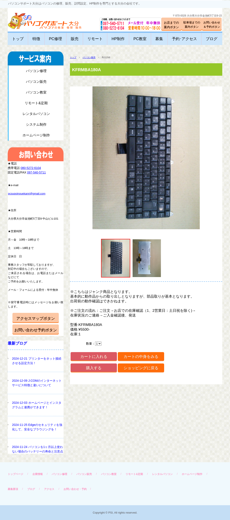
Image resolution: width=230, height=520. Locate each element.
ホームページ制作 (36, 135)
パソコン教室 (36, 92)
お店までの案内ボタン (171, 25)
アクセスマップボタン (35, 318)
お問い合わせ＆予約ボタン (211, 24)
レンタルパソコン (36, 114)
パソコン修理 (36, 71)
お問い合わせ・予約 (75, 489)
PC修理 (55, 39)
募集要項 (13, 489)
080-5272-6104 (31, 168)
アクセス (49, 489)
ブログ (211, 39)
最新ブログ (17, 343)
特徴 (36, 39)
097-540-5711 (36, 172)
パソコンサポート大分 (40, 19)
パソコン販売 (89, 57)
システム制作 (36, 124)
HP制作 (118, 39)
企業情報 (37, 474)
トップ (18, 39)
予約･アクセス (184, 39)
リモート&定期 (36, 103)
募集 (159, 39)
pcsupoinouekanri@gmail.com (26, 193)
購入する (93, 368)
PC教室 (140, 39)
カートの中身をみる (141, 356)
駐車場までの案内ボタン (191, 24)
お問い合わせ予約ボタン (35, 330)
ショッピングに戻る (141, 368)
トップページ (15, 474)
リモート (95, 39)
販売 (75, 39)
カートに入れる (93, 356)
